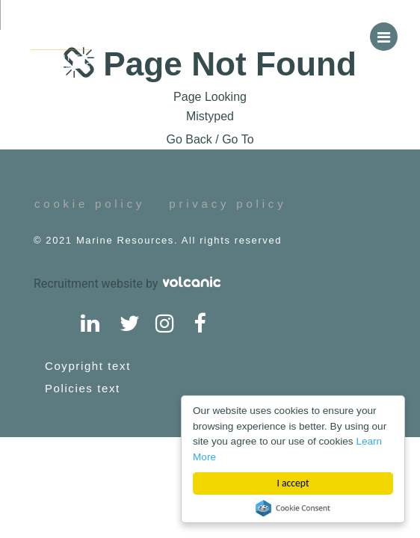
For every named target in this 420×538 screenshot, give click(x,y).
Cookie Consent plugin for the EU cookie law (293, 508)
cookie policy (89, 203)
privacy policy (227, 203)
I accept (293, 483)
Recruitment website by (127, 283)
